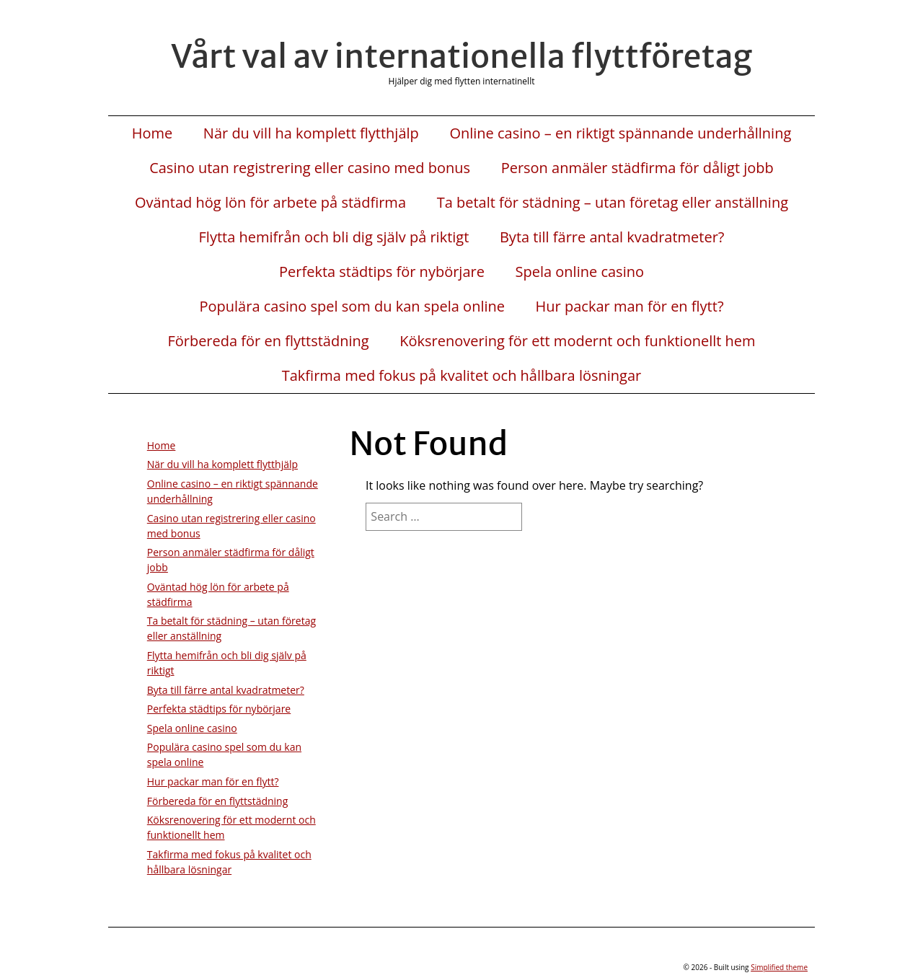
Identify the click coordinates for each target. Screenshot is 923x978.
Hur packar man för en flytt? (630, 306)
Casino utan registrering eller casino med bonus (309, 168)
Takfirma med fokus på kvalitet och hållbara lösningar (462, 375)
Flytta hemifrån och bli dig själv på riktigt (334, 237)
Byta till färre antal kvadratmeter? (612, 237)
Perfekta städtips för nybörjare (382, 272)
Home (152, 133)
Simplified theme (779, 967)
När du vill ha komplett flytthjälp (311, 133)
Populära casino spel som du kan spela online (352, 306)
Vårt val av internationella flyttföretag (461, 56)
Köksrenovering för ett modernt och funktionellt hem (577, 341)
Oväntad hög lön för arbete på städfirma (270, 202)
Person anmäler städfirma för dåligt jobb (637, 168)
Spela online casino (580, 272)
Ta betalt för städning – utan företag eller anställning (612, 202)
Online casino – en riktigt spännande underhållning (620, 133)
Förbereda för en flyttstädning (267, 341)
